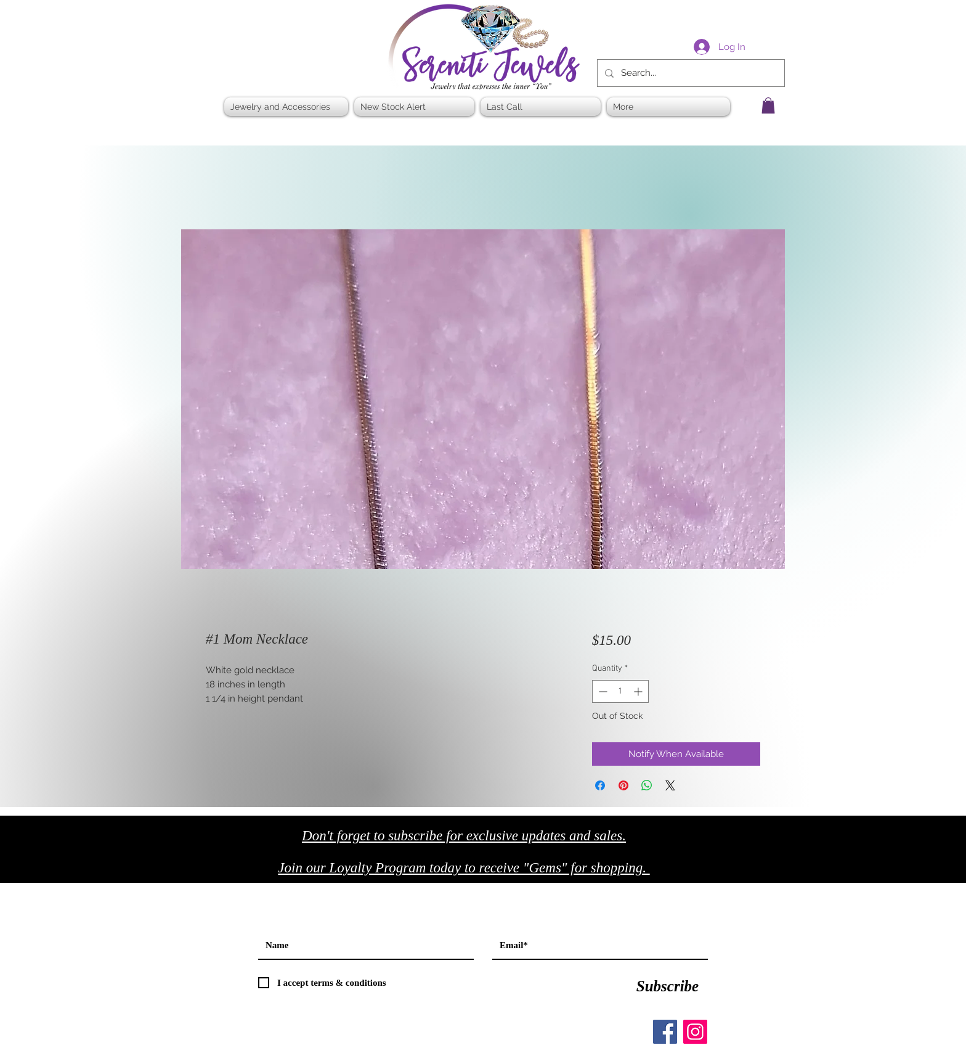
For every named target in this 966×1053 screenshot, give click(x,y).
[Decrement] (601, 691)
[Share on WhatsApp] (646, 785)
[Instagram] (695, 1032)
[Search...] (689, 73)
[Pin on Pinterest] (623, 785)
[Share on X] (670, 785)
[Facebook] (665, 1032)
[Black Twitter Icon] (742, 871)
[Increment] (639, 691)
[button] (768, 105)
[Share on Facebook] (600, 785)
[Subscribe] (667, 985)
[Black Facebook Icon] (716, 871)
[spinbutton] (620, 691)
